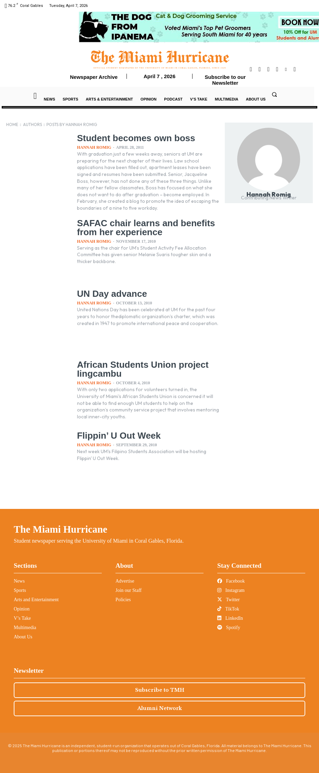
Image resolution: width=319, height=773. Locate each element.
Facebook (231, 580)
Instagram (230, 589)
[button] (274, 94)
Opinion (22, 608)
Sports (20, 589)
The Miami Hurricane (60, 528)
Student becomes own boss (131, 137)
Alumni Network (160, 707)
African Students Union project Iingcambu (137, 367)
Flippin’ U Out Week (115, 434)
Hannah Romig (94, 146)
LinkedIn (230, 617)
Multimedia (25, 626)
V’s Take (22, 617)
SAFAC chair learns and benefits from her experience (141, 226)
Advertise (125, 580)
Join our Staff (129, 589)
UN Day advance (109, 292)
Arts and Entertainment (36, 599)
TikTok (228, 608)
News (19, 580)
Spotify (228, 626)
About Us (23, 636)
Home (12, 124)
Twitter (228, 599)
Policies (123, 599)
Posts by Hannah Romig (71, 124)
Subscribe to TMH (159, 689)
